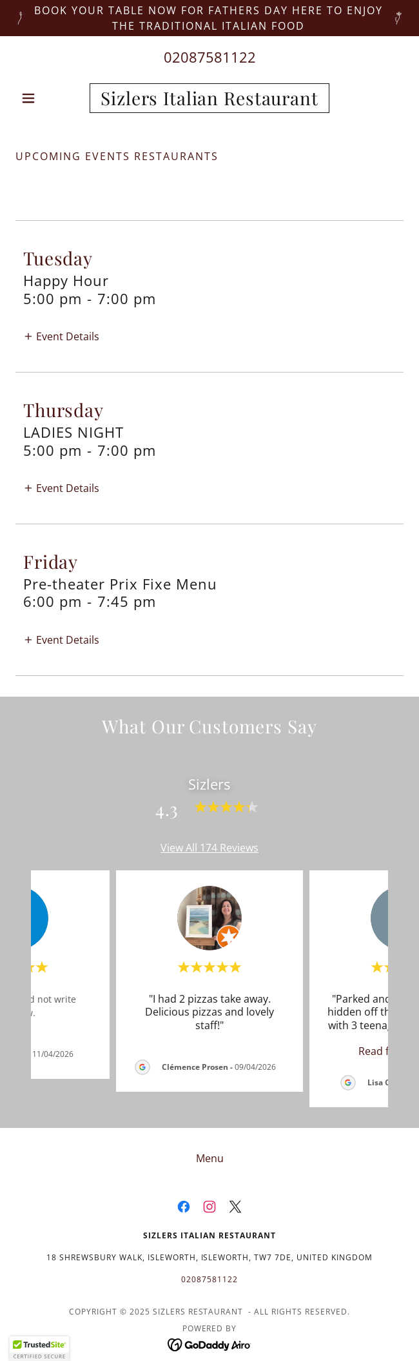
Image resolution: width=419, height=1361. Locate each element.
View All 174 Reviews (209, 848)
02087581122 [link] (210, 57)
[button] (44, 98)
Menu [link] (210, 1158)
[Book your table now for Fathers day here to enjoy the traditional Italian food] (209, 18)
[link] (209, 98)
